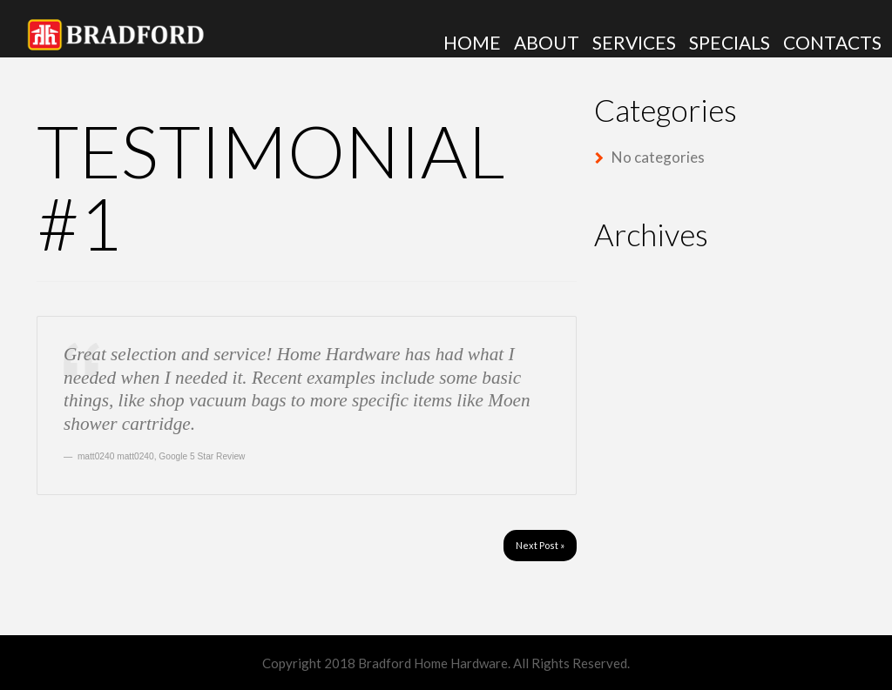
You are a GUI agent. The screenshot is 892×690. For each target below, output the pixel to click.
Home (472, 42)
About (546, 42)
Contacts (832, 42)
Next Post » (540, 545)
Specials (729, 42)
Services (634, 42)
